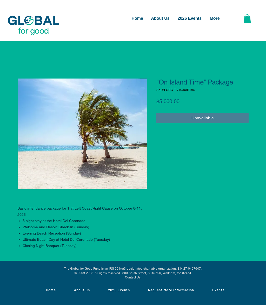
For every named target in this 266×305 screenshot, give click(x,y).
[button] (247, 18)
